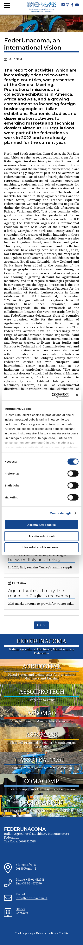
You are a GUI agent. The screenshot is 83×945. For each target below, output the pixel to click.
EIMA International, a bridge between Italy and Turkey (37, 557)
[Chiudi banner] (77, 395)
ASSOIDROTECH (41, 692)
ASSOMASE (42, 735)
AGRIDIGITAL (41, 667)
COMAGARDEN (41, 803)
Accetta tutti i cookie (41, 524)
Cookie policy (24, 933)
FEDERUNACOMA (42, 641)
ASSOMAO (41, 713)
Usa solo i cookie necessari (41, 547)
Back (41, 625)
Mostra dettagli (60, 513)
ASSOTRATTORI (41, 760)
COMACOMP (41, 781)
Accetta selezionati (41, 536)
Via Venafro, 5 (26, 865)
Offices (20, 909)
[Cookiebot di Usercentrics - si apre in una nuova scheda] (52, 395)
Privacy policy (46, 933)
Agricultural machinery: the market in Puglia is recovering (39, 593)
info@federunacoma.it (31, 898)
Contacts (22, 913)
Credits (63, 933)
